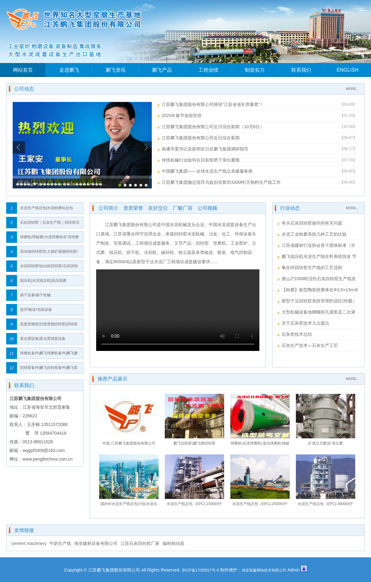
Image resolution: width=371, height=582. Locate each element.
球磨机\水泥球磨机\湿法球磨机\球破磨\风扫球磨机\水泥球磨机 (260, 444)
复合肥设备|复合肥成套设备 (43, 338)
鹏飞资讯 (116, 70)
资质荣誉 (133, 208)
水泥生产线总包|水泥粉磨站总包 (46, 208)
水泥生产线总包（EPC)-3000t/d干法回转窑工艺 (326, 505)
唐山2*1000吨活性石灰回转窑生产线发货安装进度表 (317, 279)
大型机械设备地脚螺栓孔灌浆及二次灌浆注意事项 (316, 313)
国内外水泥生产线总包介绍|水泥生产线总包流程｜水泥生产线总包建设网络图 (129, 505)
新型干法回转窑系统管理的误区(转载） (319, 300)
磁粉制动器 (173, 543)
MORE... (352, 89)
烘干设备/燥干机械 (35, 295)
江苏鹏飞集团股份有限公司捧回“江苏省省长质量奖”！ (213, 104)
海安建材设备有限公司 (95, 543)
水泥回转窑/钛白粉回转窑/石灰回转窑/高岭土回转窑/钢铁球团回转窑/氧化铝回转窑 (49, 268)
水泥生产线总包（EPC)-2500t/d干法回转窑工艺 (260, 505)
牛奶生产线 (60, 543)
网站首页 (23, 70)
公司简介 (108, 208)
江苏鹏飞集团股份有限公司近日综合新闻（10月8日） (213, 126)
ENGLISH (347, 70)
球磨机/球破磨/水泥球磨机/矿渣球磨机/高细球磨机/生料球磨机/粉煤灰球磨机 (49, 238)
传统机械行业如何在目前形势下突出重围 (201, 160)
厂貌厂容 (183, 208)
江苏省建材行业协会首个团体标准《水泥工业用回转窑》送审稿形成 (316, 246)
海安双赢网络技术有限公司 (264, 570)
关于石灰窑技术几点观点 (305, 323)
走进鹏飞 (69, 70)
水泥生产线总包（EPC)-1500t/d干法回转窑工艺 (195, 505)
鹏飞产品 (162, 70)
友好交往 (158, 208)
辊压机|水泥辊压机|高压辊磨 (43, 280)
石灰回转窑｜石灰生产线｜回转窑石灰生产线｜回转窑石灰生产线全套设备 (49, 224)
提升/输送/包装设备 (36, 309)
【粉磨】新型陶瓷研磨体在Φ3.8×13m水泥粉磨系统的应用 (318, 290)
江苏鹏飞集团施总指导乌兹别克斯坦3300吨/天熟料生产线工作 (221, 182)
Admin (293, 569)
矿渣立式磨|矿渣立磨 (325, 443)
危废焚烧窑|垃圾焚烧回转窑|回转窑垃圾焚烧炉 (49, 326)
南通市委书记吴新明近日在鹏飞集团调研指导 (205, 148)
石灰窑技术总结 (297, 334)
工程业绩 (208, 70)
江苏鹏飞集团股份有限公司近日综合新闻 (201, 137)
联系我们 (301, 70)
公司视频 (207, 208)
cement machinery (28, 543)
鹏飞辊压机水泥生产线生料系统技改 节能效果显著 (317, 257)
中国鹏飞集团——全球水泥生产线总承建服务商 (207, 171)
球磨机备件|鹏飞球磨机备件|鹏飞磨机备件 (49, 355)
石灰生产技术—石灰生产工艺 (310, 345)
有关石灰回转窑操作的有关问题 (312, 223)
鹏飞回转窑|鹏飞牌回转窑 (194, 443)
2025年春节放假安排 (182, 115)
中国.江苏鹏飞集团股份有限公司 (128, 443)
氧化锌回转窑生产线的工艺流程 (312, 267)
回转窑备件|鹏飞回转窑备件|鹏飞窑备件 (49, 369)
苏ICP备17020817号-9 (200, 570)
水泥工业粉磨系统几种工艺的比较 (314, 234)
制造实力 (255, 70)
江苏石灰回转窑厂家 (140, 543)
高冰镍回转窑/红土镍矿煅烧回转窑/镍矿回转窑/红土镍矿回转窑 (49, 253)
